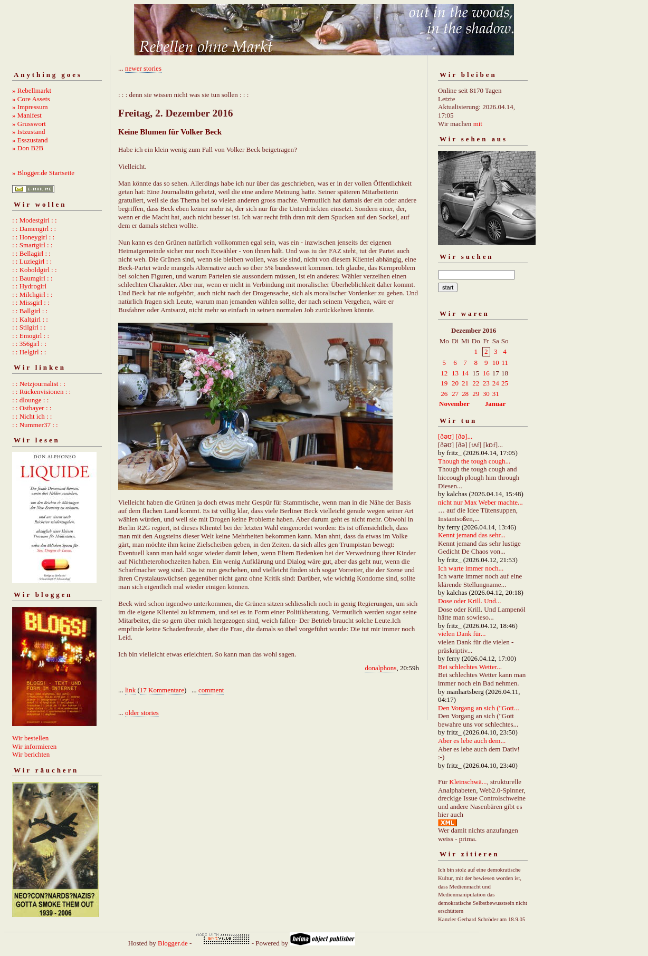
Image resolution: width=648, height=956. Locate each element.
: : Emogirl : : (30, 336)
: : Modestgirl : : (34, 220)
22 (475, 383)
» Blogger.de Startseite (43, 173)
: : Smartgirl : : (32, 245)
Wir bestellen (30, 738)
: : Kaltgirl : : (30, 319)
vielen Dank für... (462, 634)
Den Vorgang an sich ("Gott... (478, 708)
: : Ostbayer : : (31, 408)
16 (486, 373)
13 (455, 373)
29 (475, 394)
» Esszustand (30, 140)
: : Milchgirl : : (32, 294)
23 (486, 383)
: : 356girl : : (29, 343)
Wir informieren (34, 746)
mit (477, 124)
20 (455, 383)
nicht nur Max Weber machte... (480, 502)
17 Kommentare (162, 690)
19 (444, 383)
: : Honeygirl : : (33, 237)
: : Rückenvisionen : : (41, 391)
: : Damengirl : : (34, 229)
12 (444, 373)
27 (455, 394)
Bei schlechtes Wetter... (470, 667)
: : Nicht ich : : (32, 416)
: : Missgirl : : (31, 302)
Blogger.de (173, 943)
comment (211, 690)
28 (465, 394)
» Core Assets (31, 99)
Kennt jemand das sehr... (472, 535)
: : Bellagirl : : (31, 253)
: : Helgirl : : (29, 352)
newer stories (143, 68)
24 (495, 383)
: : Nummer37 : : (35, 425)
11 (504, 362)
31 (495, 394)
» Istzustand (28, 132)
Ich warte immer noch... (470, 568)
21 (465, 383)
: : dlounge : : (30, 400)
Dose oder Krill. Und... (469, 601)
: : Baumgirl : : (32, 278)
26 (444, 394)
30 (486, 394)
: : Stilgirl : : (29, 327)
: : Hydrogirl (29, 286)
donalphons (380, 668)
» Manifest (27, 115)
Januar (495, 404)
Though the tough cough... (474, 461)
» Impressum (30, 107)
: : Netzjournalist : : (38, 384)
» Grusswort (29, 124)
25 (504, 383)
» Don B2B (27, 148)
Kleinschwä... (468, 782)
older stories (142, 713)
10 (495, 362)
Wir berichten (31, 754)
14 (465, 373)
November (454, 404)
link (130, 690)
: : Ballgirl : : (29, 311)
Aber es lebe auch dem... (472, 741)
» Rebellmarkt (31, 90)
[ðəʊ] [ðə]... (455, 436)
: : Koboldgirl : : (34, 270)
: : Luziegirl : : (32, 261)
